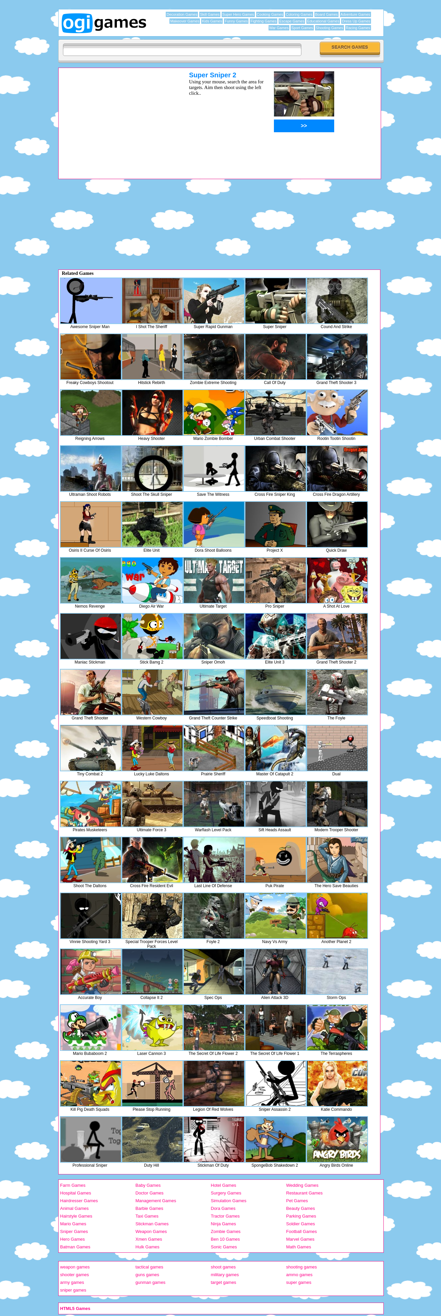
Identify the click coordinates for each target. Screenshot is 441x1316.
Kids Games (212, 21)
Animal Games (74, 1208)
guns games (147, 1274)
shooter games (74, 1274)
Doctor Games (150, 1192)
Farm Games (73, 1185)
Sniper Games (74, 1231)
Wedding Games (302, 1185)
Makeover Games (184, 21)
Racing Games (358, 28)
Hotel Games (223, 1185)
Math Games (298, 1246)
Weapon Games (151, 1231)
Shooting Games (329, 28)
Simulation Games (228, 1200)
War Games (279, 28)
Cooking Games (270, 14)
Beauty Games (300, 1208)
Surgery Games (226, 1192)
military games (225, 1274)
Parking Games (301, 1216)
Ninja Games (223, 1223)
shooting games (301, 1266)
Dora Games (223, 1208)
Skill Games (210, 14)
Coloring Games (299, 14)
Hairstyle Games (76, 1216)
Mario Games (73, 1223)
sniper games (73, 1290)
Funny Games (236, 21)
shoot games (223, 1266)
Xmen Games (149, 1239)
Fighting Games (263, 21)
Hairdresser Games (79, 1200)
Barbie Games (149, 1208)
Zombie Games (226, 1231)
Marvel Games (300, 1239)
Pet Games (297, 1200)
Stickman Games (152, 1223)
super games (298, 1282)
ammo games (299, 1274)
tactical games (149, 1266)
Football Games (301, 1231)
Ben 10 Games (225, 1239)
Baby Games (148, 1185)
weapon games (75, 1266)
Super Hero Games (238, 14)
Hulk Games (148, 1246)
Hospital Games (75, 1192)
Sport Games (302, 28)
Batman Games (75, 1246)
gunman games (151, 1282)
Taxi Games (147, 1216)
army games (72, 1282)
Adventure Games (355, 14)
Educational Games (323, 21)
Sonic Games (224, 1246)
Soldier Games (300, 1223)
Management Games (156, 1200)
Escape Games (291, 21)
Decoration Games (181, 14)
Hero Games (72, 1239)
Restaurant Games (304, 1192)
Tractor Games (225, 1216)
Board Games (326, 14)
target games (223, 1282)
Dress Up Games (356, 21)
